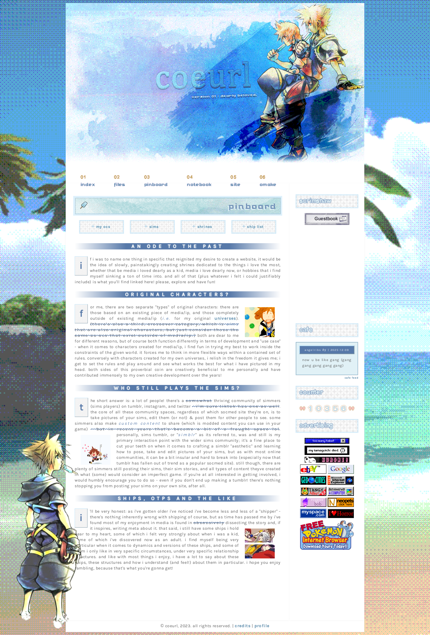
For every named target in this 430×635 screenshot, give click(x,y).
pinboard (156, 184)
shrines (204, 227)
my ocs (103, 227)
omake (268, 184)
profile (262, 625)
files (119, 184)
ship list (255, 227)
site (236, 184)
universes (225, 318)
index (88, 184)
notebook (199, 184)
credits (243, 625)
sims (154, 227)
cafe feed (351, 377)
